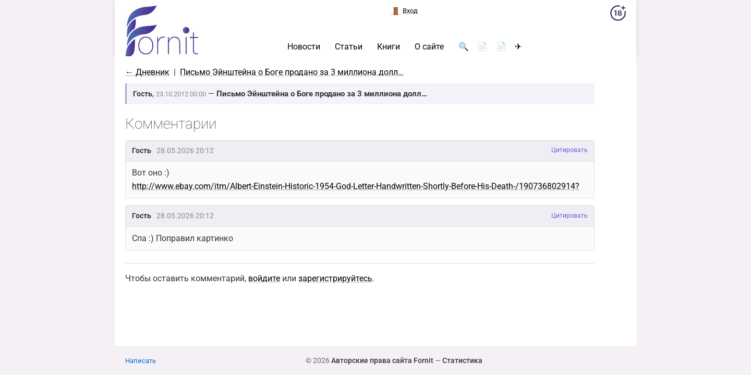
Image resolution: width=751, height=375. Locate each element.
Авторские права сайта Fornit (382, 360)
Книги (388, 47)
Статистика (462, 360)
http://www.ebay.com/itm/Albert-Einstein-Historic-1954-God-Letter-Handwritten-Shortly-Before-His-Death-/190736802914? (355, 186)
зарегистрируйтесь (335, 278)
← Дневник (147, 72)
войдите (264, 278)
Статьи (348, 47)
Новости (303, 47)
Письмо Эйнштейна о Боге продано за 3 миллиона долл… (292, 72)
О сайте (429, 47)
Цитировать (569, 150)
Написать (140, 361)
